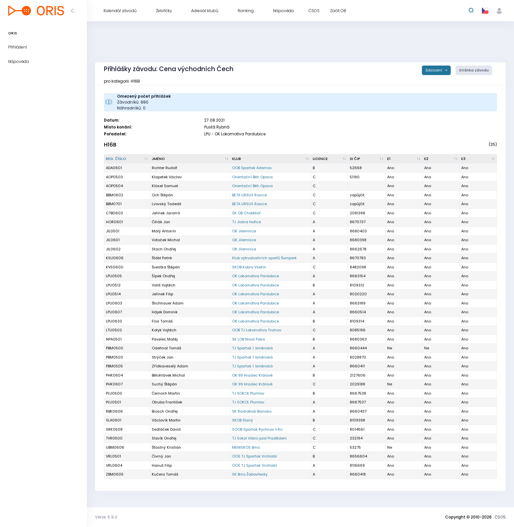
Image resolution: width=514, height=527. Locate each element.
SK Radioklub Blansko (251, 411)
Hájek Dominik (165, 312)
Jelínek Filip (162, 294)
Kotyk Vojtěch (164, 330)
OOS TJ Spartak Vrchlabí (254, 456)
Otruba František (167, 402)
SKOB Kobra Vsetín (249, 267)
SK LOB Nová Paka (248, 339)
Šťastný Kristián (166, 447)
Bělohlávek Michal (168, 375)
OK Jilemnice (244, 231)
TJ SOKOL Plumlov (248, 393)
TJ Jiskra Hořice (246, 221)
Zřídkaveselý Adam (170, 366)
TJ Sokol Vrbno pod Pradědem (259, 438)
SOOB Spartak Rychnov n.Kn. (257, 429)
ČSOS (500, 517)
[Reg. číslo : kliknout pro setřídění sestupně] (127, 159)
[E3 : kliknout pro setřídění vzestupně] (478, 159)
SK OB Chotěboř (246, 213)
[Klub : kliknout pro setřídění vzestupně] (270, 159)
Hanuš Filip (162, 465)
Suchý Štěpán (164, 384)
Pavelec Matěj (165, 339)
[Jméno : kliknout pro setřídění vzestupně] (190, 159)
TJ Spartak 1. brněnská (252, 348)
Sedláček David (166, 429)
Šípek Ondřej (163, 276)
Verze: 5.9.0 (106, 517)
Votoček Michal (166, 240)
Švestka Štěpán (166, 267)
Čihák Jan (161, 221)
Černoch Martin (166, 393)
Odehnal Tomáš (166, 348)
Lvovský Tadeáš (166, 203)
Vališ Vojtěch (163, 285)
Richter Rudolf (164, 167)
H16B (110, 144)
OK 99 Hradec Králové (252, 375)
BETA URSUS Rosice (249, 195)
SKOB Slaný (242, 420)
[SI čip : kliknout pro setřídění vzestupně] (366, 159)
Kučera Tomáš (165, 474)
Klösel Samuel (165, 185)
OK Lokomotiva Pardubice (255, 276)
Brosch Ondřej (165, 411)
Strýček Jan (162, 357)
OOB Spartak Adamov (252, 167)
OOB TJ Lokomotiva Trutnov (256, 330)
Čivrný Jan (161, 456)
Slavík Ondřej (164, 438)
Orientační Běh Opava (252, 177)
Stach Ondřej (164, 249)
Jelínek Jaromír (166, 213)
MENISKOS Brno (246, 447)
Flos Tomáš (162, 321)
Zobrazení (434, 70)
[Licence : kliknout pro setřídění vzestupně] (329, 159)
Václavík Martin (166, 420)
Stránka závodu (474, 70)
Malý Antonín (164, 231)
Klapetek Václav (167, 177)
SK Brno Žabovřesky (249, 474)
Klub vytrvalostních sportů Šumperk (264, 258)
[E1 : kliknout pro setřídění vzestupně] (404, 159)
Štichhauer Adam (168, 303)
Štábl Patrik (162, 258)
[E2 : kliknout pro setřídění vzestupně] (441, 159)
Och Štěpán (162, 195)
